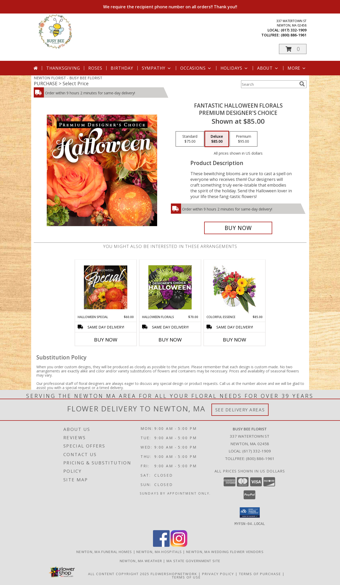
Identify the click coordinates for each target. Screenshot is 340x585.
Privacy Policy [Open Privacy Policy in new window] (218, 573)
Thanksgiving (63, 68)
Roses (95, 68)
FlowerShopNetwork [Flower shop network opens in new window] (174, 573)
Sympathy (157, 68)
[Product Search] (269, 84)
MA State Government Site (193, 560)
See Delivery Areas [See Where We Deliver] (240, 410)
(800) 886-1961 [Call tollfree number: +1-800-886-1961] (293, 34)
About (268, 68)
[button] (292, 49)
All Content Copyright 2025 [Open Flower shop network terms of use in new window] (118, 573)
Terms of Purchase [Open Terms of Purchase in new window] (260, 573)
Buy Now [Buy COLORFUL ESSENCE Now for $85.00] (234, 339)
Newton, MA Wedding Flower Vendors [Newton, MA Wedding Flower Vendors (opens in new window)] (225, 551)
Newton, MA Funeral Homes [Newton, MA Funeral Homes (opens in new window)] (104, 551)
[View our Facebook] (161, 545)
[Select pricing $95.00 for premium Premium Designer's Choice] (243, 139)
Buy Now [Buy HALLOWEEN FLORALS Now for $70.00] (170, 339)
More (297, 68)
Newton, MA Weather (141, 560)
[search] (302, 84)
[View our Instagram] (179, 545)
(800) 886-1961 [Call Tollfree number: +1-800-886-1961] (260, 458)
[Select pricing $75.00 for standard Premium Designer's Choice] (190, 139)
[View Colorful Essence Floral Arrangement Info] (234, 287)
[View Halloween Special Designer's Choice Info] (105, 287)
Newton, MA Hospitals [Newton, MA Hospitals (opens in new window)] (159, 551)
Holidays (235, 68)
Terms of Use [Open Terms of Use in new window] (186, 577)
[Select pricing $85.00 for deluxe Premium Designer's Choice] (216, 139)
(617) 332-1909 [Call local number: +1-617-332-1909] (293, 30)
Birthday (122, 68)
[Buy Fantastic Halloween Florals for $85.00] (238, 228)
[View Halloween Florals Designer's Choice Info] (170, 287)
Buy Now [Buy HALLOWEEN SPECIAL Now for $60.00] (105, 339)
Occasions (196, 68)
